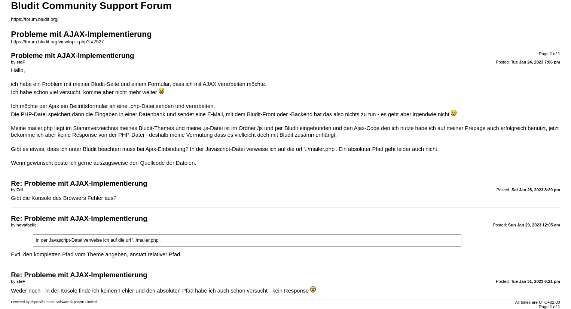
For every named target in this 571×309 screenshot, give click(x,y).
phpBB (35, 302)
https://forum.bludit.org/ (34, 19)
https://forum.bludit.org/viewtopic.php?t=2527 (57, 41)
